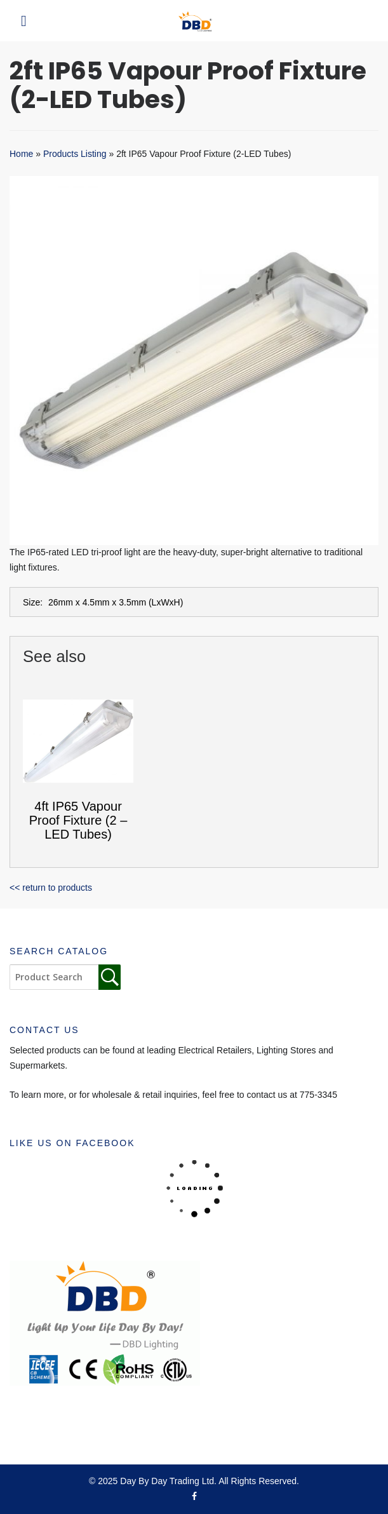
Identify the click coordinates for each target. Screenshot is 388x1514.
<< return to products (51, 887)
